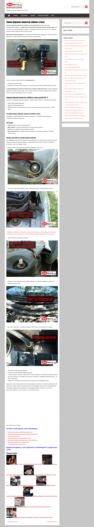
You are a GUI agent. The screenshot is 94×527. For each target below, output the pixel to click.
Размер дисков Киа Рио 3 (71, 64)
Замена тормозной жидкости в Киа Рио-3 (75, 115)
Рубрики (33, 15)
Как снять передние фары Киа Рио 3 (74, 107)
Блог (53, 15)
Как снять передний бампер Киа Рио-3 (74, 113)
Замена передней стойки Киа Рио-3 (74, 43)
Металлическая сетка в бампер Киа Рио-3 (75, 94)
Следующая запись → (52, 521)
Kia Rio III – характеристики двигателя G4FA (76, 75)
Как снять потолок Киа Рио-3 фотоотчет (75, 40)
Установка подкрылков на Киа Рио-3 (74, 51)
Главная (15, 15)
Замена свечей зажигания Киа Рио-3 (74, 118)
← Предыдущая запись (12, 521)
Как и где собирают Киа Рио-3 (72, 67)
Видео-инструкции (43, 15)
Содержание (24, 15)
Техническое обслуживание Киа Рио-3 (74, 110)
